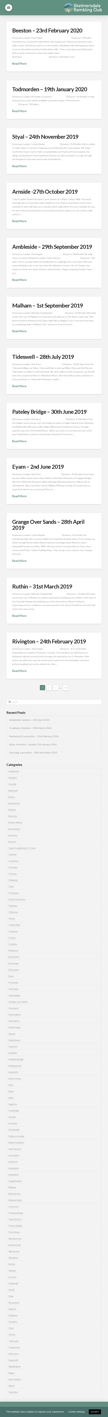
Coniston (13, 931)
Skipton (12, 1309)
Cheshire (13, 867)
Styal (10, 1328)
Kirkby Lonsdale (16, 1136)
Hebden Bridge (16, 1059)
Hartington (14, 1020)
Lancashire (13, 1155)
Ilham (11, 1091)
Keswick (12, 1123)
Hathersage (14, 1027)
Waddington (14, 1366)
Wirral (11, 1385)
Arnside (12, 784)
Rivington (13, 1257)
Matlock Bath (15, 1200)
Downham (13, 963)
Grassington (14, 1014)
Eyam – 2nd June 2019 (38, 466)
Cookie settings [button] (76, 1411)
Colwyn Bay (14, 924)
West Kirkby (14, 1379)
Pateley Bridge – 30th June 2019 (49, 411)
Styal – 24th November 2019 (45, 136)
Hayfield (12, 1052)
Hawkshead (14, 1040)
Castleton (13, 861)
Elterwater (13, 969)
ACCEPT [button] (95, 1412)
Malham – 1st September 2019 (47, 305)
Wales (11, 1373)
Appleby (12, 777)
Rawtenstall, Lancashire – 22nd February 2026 (34, 736)
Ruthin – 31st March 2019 (42, 586)
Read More (19, 63)
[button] (8, 7)
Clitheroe (13, 912)
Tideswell (13, 1341)
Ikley (10, 1084)
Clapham (12, 905)
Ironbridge (13, 1110)
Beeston (12, 816)
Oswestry (13, 1206)
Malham (12, 1187)
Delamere (13, 950)
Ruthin (11, 1264)
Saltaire (12, 1270)
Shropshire (13, 1302)
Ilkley (11, 1097)
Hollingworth (14, 1065)
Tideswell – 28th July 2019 (43, 356)
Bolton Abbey (15, 822)
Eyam (11, 976)
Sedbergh (13, 1283)
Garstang (13, 988)
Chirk (11, 886)
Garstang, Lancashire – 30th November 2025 (33, 752)
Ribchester (14, 1251)
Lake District (14, 1149)
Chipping (12, 880)
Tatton (11, 1334)
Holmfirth (13, 1072)
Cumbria (12, 944)
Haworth (12, 1046)
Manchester (14, 1193)
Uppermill (13, 1360)
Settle (11, 1289)
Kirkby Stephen (16, 1142)
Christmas (13, 893)
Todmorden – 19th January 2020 (49, 89)
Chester (12, 873)
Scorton (12, 1277)
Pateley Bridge (15, 1213)
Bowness (13, 835)
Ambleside (13, 771)
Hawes (11, 1033)
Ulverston (13, 1353)
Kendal (12, 1117)
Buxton (12, 841)
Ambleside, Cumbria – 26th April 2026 (29, 719)
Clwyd (11, 918)
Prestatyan (14, 1232)
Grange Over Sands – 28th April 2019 (48, 524)
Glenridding (14, 995)
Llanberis (12, 1161)
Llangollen (13, 1174)
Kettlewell (13, 1129)
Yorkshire (13, 1392)
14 (65, 687)
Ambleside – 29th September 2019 (52, 246)
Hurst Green (14, 1078)
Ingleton (12, 1104)
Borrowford (14, 829)
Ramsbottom (14, 1238)
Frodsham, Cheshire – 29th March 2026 (30, 728)
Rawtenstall (14, 1245)
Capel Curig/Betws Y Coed (21, 848)
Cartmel (12, 854)
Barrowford (14, 803)
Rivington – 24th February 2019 (49, 641)
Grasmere (13, 1008)
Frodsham (13, 982)
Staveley (12, 1321)
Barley (11, 797)
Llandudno (13, 1168)
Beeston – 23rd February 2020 (47, 30)
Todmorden (14, 1347)
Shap (10, 1296)
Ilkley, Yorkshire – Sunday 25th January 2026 (33, 744)
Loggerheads (15, 1181)
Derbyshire (14, 956)
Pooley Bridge (15, 1225)
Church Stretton (16, 899)
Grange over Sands (18, 1001)
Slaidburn (13, 1315)
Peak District (14, 1219)
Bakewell (12, 790)
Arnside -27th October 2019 (44, 191)
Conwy (12, 937)
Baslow (12, 809)
